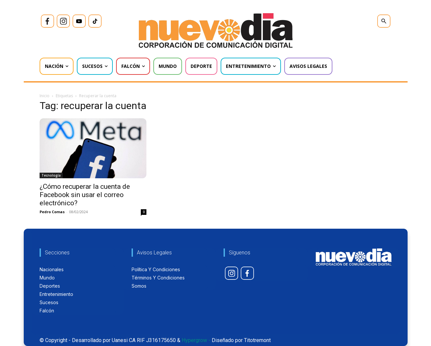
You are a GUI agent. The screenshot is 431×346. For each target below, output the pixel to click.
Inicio (44, 96)
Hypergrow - (196, 340)
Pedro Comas (52, 211)
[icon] (47, 21)
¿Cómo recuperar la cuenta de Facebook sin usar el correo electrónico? (85, 195)
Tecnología (51, 175)
